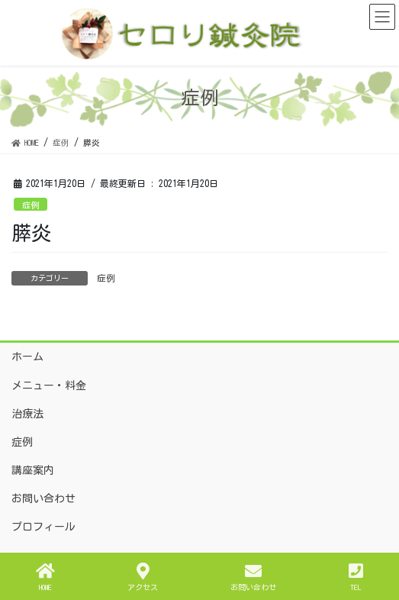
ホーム (27, 356)
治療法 (27, 413)
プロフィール (43, 526)
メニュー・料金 (48, 385)
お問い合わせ (43, 498)
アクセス (142, 577)
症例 (30, 205)
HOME (45, 577)
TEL (356, 577)
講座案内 (32, 470)
